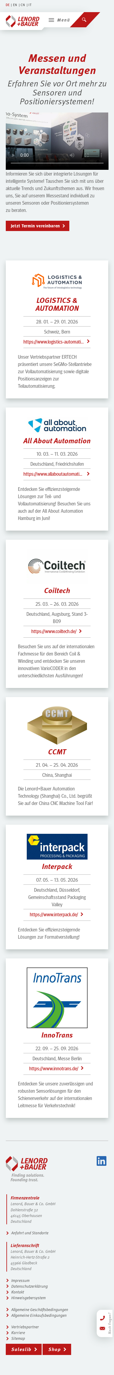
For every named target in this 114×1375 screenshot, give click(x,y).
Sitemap (18, 1338)
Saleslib (21, 1349)
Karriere (18, 1332)
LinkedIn (101, 1161)
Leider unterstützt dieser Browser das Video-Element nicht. (57, 141)
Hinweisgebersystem (28, 1297)
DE (8, 4)
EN (15, 4)
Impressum (20, 1280)
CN (23, 4)
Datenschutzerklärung (29, 1286)
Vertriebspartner (25, 1327)
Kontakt (17, 1292)
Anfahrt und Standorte (29, 1233)
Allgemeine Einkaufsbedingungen (39, 1315)
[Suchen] (85, 19)
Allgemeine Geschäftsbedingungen (39, 1309)
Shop (54, 1349)
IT (30, 4)
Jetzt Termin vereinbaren (35, 226)
